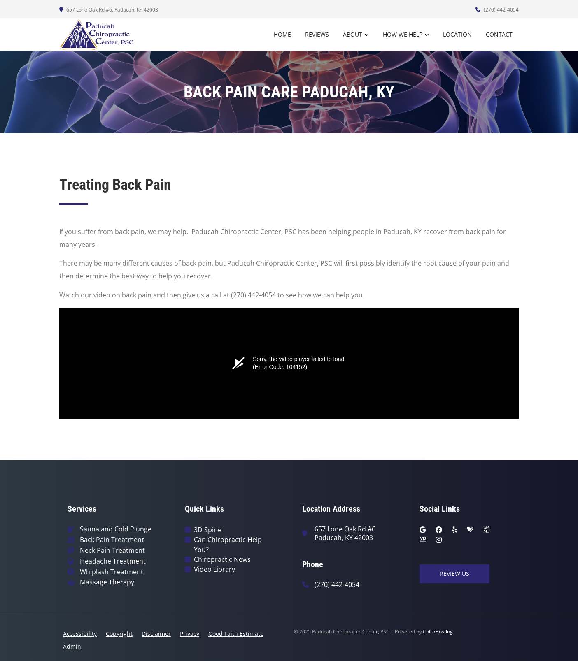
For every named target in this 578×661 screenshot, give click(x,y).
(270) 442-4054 (497, 9)
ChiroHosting (438, 631)
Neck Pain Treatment (112, 550)
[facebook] (439, 530)
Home (282, 34)
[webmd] (486, 530)
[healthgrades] (470, 530)
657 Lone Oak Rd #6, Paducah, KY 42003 (108, 9)
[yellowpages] (423, 540)
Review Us (454, 574)
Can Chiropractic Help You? (228, 544)
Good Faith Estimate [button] (235, 634)
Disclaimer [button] (156, 634)
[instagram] (439, 540)
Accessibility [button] (80, 634)
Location (457, 34)
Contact (499, 34)
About (352, 34)
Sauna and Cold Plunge (115, 529)
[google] (423, 530)
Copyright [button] (119, 634)
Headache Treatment (113, 561)
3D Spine (207, 529)
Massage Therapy (107, 582)
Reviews (317, 34)
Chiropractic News (222, 559)
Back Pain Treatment (112, 540)
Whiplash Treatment (111, 572)
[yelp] (454, 530)
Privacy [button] (189, 634)
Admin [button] (72, 646)
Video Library (214, 569)
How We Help (402, 34)
